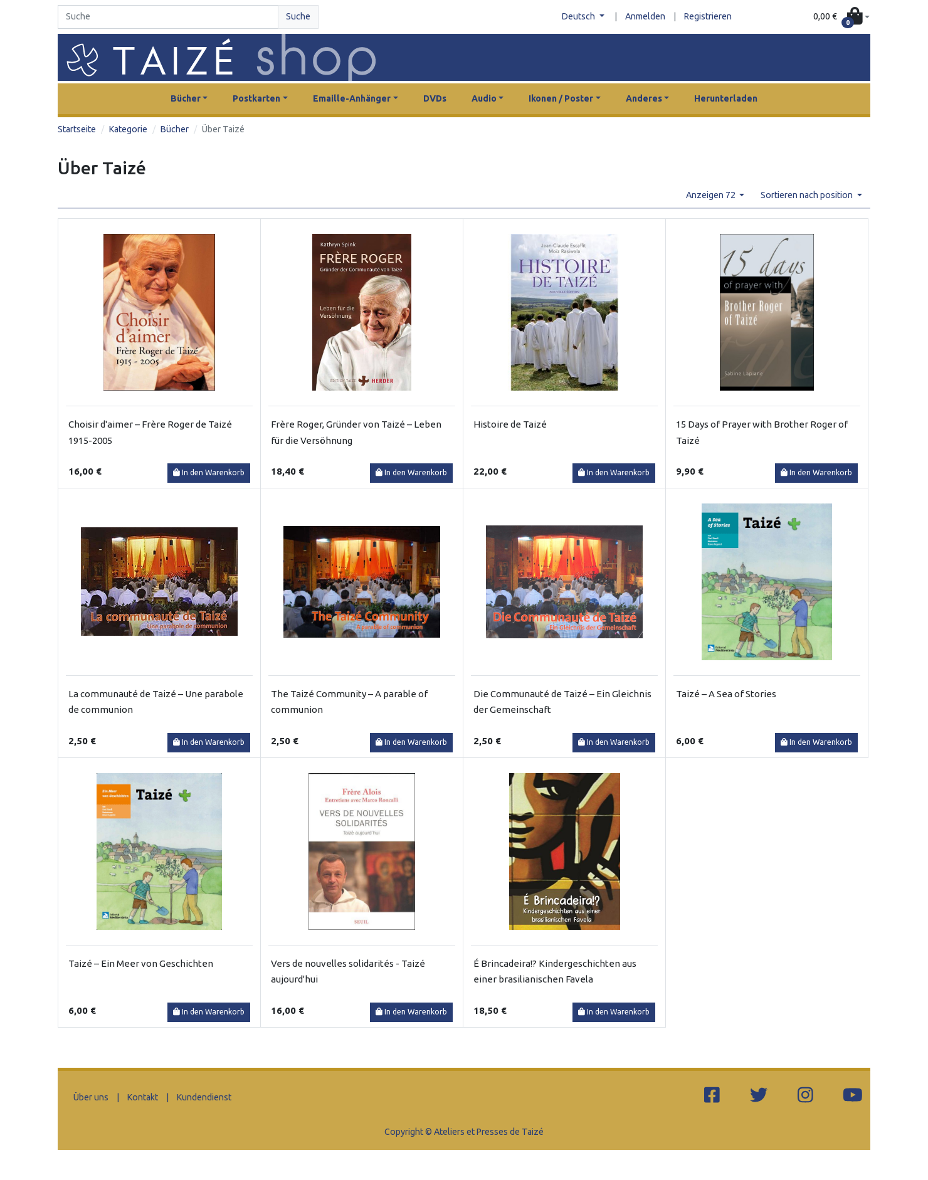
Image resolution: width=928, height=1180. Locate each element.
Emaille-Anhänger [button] (352, 98)
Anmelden (645, 16)
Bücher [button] (186, 98)
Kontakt (142, 1097)
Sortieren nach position (808, 195)
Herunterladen (725, 98)
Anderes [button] (644, 98)
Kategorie (128, 129)
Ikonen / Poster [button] (561, 98)
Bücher (175, 129)
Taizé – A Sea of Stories (726, 693)
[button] (841, 17)
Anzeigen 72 (711, 195)
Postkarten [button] (256, 98)
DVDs (434, 98)
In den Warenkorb (209, 472)
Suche (298, 16)
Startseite (77, 129)
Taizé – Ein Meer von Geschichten (140, 963)
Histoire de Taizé (510, 424)
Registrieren (708, 16)
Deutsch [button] (579, 16)
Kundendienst (204, 1097)
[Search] (168, 17)
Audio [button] (484, 98)
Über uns (90, 1097)
